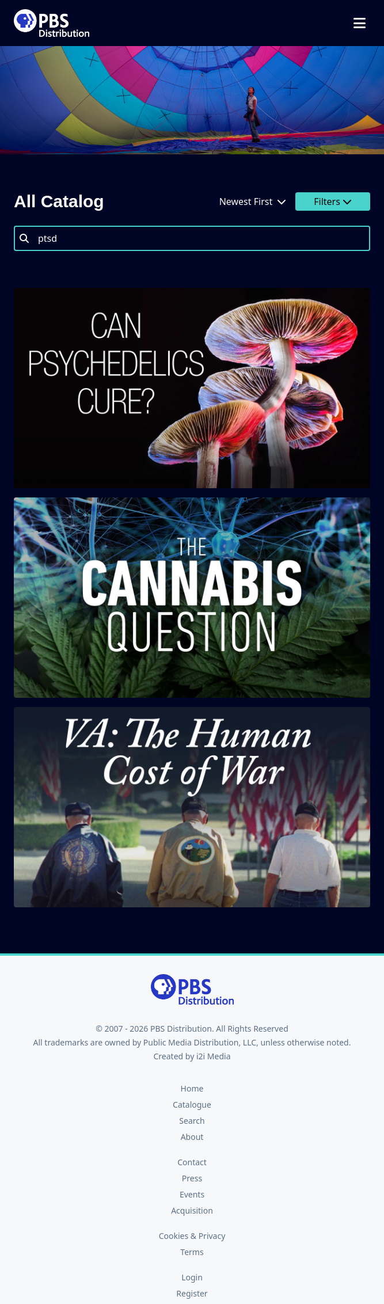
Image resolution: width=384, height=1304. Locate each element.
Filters (333, 201)
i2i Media (213, 1056)
